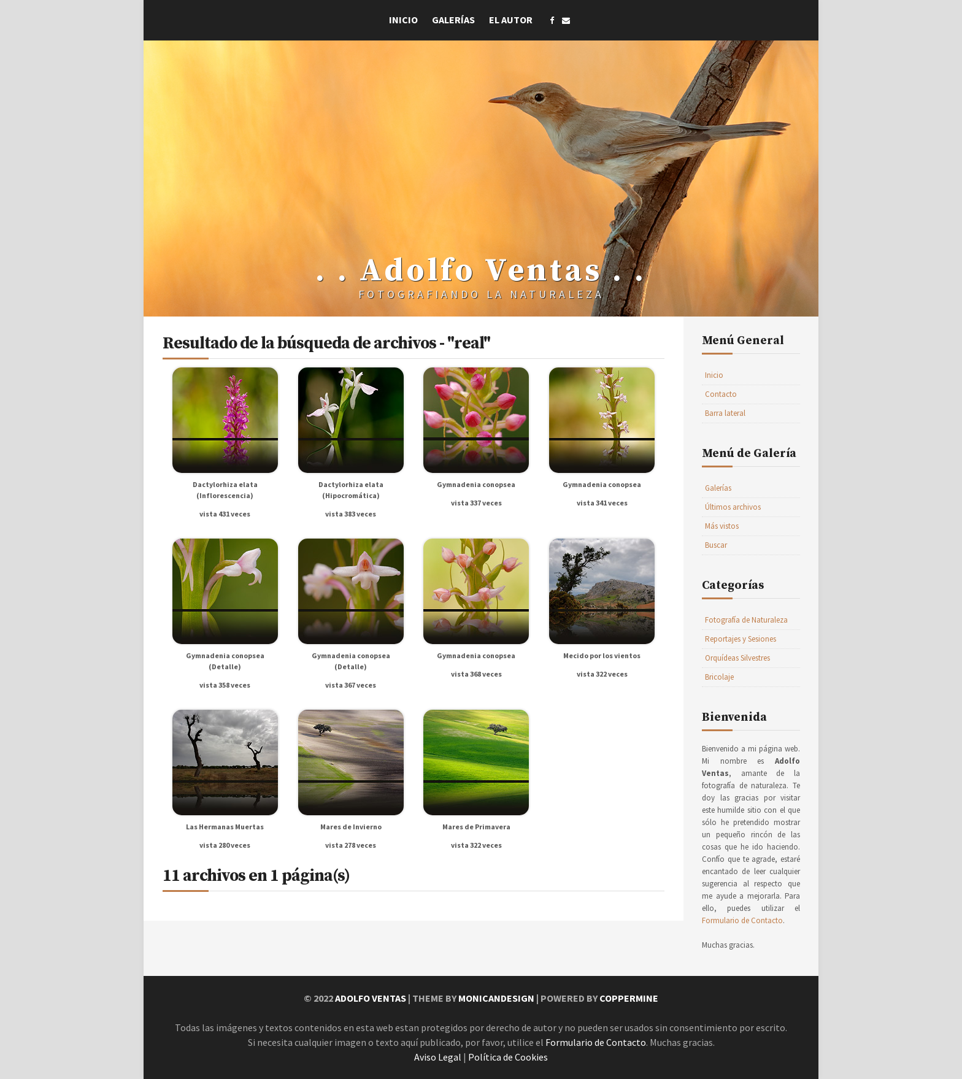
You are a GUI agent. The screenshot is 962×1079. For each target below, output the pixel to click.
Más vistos (722, 526)
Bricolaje (719, 677)
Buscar (716, 545)
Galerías (453, 19)
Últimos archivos (733, 507)
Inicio (403, 19)
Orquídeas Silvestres (737, 658)
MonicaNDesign (496, 998)
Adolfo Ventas (370, 998)
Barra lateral (725, 413)
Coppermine (628, 998)
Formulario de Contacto (742, 920)
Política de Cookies (508, 1057)
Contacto (721, 394)
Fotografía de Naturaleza (746, 620)
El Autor (511, 19)
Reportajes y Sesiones (740, 639)
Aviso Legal (437, 1057)
